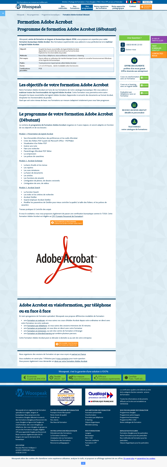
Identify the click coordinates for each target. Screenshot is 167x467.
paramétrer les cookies (146, 458)
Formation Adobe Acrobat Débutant (76, 15)
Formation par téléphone (94, 417)
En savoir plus (129, 458)
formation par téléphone (37, 326)
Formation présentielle (93, 412)
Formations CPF (91, 443)
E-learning (88, 420)
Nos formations (74, 7)
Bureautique (89, 435)
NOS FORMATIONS (92, 431)
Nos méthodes (62, 7)
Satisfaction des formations (60, 440)
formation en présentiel (36, 328)
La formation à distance (58, 435)
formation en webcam (36, 320)
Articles (64, 2)
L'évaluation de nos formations (61, 438)
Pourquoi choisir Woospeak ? (60, 412)
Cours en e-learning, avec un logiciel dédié (128, 85)
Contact (132, 6)
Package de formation (77, 2)
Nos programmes (87, 7)
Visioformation (90, 415)
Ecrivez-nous (128, 49)
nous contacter (63, 358)
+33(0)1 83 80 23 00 (131, 45)
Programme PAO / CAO (128, 420)
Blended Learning (91, 425)
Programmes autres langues (130, 415)
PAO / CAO (89, 438)
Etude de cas (54, 417)
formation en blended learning (39, 333)
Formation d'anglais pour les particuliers (134, 433)
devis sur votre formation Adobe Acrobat (70, 361)
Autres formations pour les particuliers (133, 435)
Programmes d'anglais (128, 412)
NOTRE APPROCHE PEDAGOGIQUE (63, 431)
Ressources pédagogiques (59, 443)
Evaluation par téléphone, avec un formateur (128, 94)
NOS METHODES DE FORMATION (97, 410)
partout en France (79, 354)
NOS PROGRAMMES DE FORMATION (134, 410)
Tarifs (87, 445)
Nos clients (54, 420)
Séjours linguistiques (92, 422)
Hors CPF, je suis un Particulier (112, 2)
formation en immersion (36, 331)
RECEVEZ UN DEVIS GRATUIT (134, 110)
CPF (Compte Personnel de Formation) (67, 216)
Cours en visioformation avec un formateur (129, 78)
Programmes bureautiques (51, 15)
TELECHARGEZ (134, 127)
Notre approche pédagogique (118, 7)
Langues (88, 433)
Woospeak (20, 15)
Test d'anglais (91, 2)
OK (83, 463)
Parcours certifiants (92, 440)
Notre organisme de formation (101, 7)
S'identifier (147, 2)
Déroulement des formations (61, 433)
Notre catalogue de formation (130, 422)
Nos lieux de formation (58, 422)
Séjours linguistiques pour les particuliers (134, 443)
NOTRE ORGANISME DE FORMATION (64, 410)
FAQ (98, 2)
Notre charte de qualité (58, 415)
